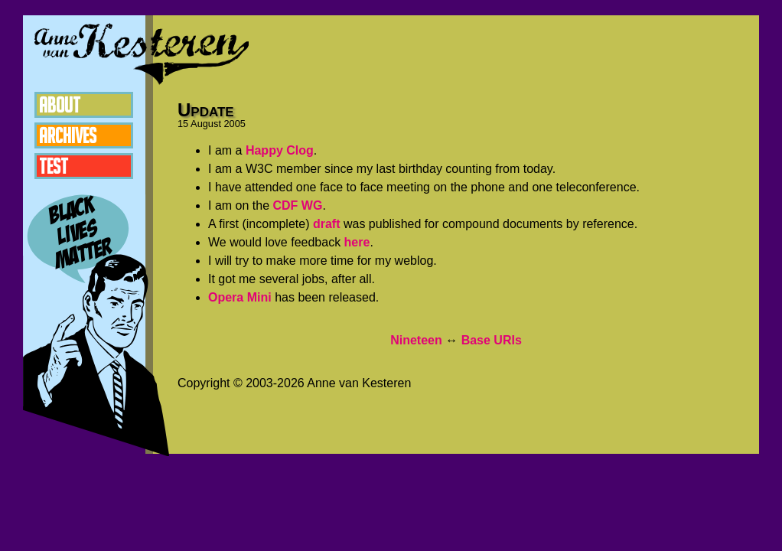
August (206, 123)
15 (183, 123)
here (357, 242)
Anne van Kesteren (141, 53)
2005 (235, 123)
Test (53, 166)
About (59, 105)
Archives (67, 135)
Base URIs (491, 340)
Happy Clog (280, 150)
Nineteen (416, 340)
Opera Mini (240, 297)
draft (326, 223)
